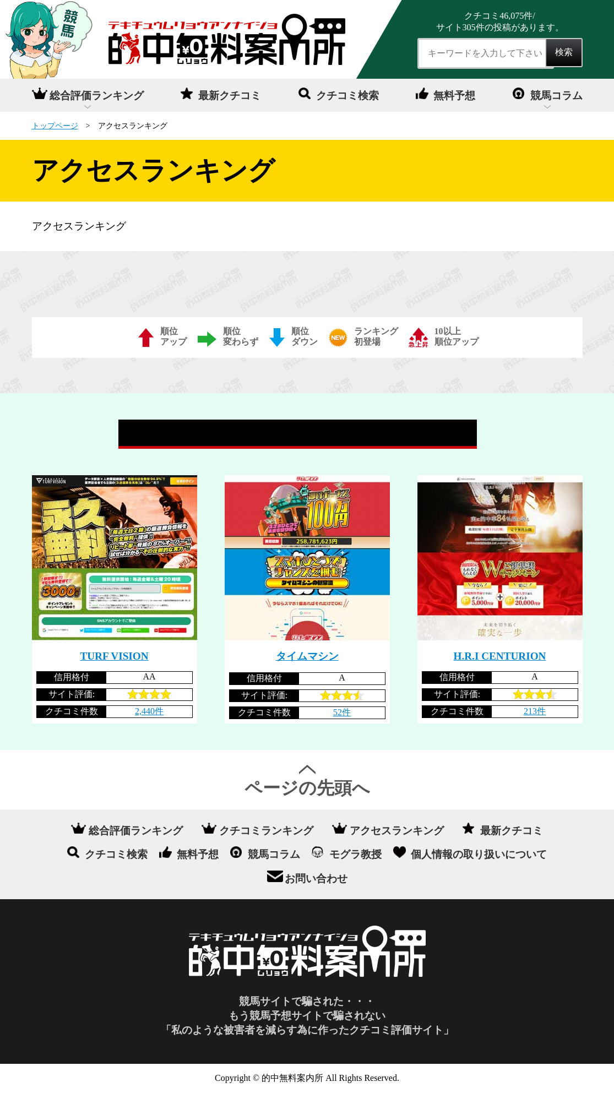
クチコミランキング (266, 830)
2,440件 (149, 711)
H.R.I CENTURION (500, 656)
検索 (564, 52)
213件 (535, 711)
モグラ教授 (355, 854)
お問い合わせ (316, 878)
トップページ (55, 125)
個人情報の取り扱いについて (479, 854)
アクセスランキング (397, 830)
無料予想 (454, 95)
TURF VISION (114, 656)
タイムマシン (307, 656)
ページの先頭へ (307, 788)
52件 (342, 712)
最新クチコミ (229, 95)
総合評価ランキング (97, 95)
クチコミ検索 (347, 95)
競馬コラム (556, 95)
